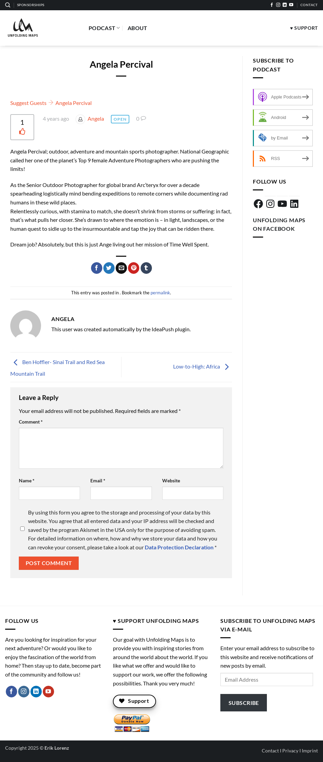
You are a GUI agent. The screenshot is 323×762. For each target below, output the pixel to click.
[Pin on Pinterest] (133, 268)
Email (97, 480)
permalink (160, 292)
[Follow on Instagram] (278, 5)
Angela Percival (73, 102)
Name (27, 480)
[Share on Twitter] (109, 268)
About (137, 28)
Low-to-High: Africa (202, 366)
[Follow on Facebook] (272, 5)
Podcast (104, 28)
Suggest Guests (28, 102)
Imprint (310, 750)
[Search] (7, 5)
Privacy (290, 750)
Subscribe (244, 702)
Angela (96, 118)
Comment (31, 422)
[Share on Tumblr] (146, 268)
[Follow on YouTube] (291, 5)
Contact (270, 750)
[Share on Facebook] (96, 268)
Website (171, 480)
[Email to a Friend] (121, 268)
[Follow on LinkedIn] (285, 5)
